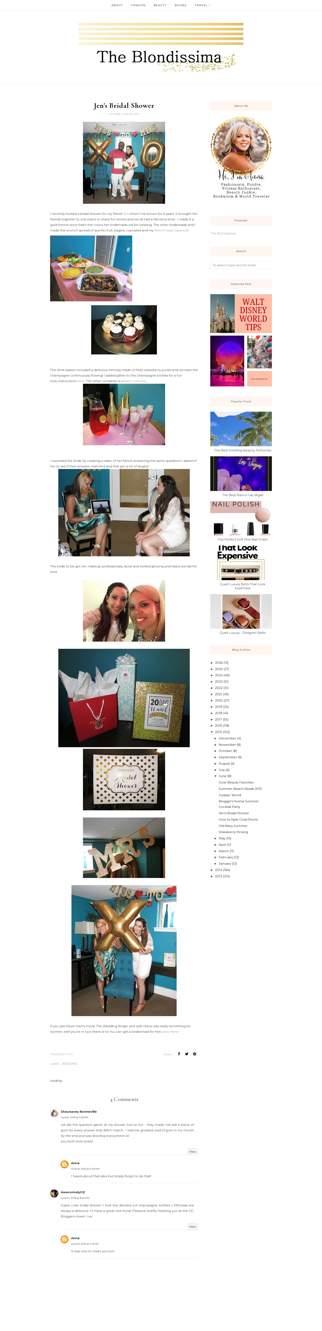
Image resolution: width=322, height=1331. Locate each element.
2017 (218, 719)
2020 (219, 700)
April (222, 845)
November (227, 745)
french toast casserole (171, 230)
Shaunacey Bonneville (79, 1113)
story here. (170, 1033)
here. (81, 382)
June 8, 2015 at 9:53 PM (74, 1118)
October (225, 751)
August (224, 763)
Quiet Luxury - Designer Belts (243, 633)
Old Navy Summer (233, 826)
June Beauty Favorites (236, 782)
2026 (219, 663)
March (224, 851)
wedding (69, 1065)
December (227, 738)
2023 (219, 681)
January (225, 863)
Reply (192, 1153)
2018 (218, 713)
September (228, 757)
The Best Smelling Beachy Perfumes (242, 450)
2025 (219, 669)
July (222, 770)
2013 (218, 876)
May (222, 838)
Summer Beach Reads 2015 (240, 789)
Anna (75, 1164)
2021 (218, 694)
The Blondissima (223, 233)
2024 (219, 675)
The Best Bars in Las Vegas (242, 495)
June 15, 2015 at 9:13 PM (85, 1245)
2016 (218, 726)
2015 (218, 732)
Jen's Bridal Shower (234, 813)
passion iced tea (133, 382)
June (223, 776)
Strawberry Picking (233, 832)
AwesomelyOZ (73, 1194)
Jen (126, 214)
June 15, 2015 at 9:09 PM (85, 1170)
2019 (218, 707)
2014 (218, 870)
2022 (219, 688)
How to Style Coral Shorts (238, 819)
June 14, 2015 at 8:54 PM (75, 1199)
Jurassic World (230, 795)
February (226, 857)
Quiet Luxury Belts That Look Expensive (242, 586)
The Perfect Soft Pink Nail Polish (243, 539)
